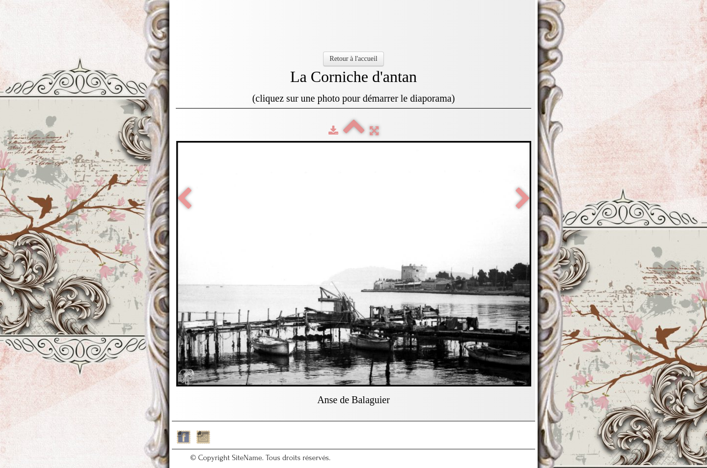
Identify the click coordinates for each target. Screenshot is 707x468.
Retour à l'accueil (353, 58)
